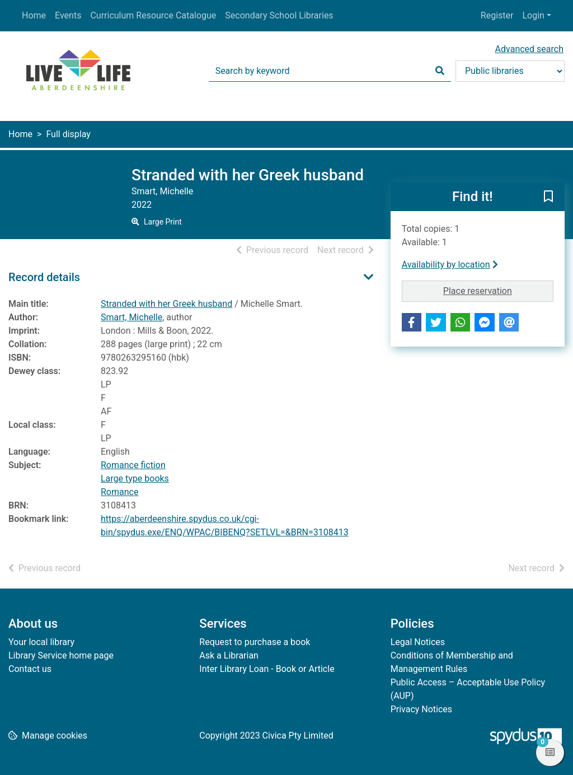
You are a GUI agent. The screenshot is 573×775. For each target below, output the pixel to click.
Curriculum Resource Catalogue (153, 15)
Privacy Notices (421, 709)
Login (533, 15)
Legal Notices (418, 642)
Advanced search (529, 49)
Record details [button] (44, 277)
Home (34, 15)
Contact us (29, 669)
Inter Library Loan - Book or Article (266, 669)
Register (497, 15)
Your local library (41, 642)
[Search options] (510, 71)
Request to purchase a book (254, 642)
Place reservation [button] (498, 290)
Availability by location (450, 264)
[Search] (440, 71)
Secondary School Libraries (279, 15)
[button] (548, 197)
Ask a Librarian (229, 655)
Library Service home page (61, 655)
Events (68, 15)
